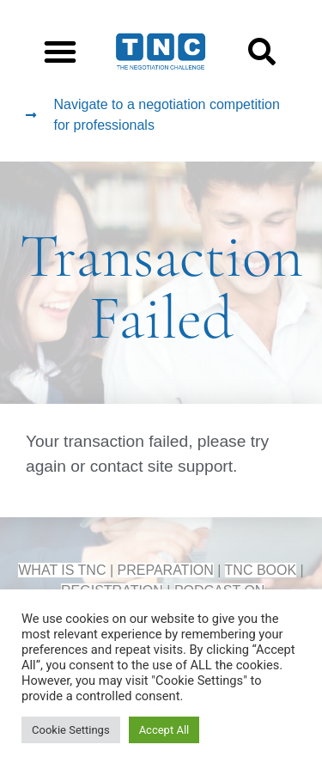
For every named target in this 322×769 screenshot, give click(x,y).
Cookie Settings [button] (71, 729)
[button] (60, 51)
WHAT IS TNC (62, 570)
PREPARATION (166, 570)
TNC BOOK (261, 570)
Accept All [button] (164, 729)
